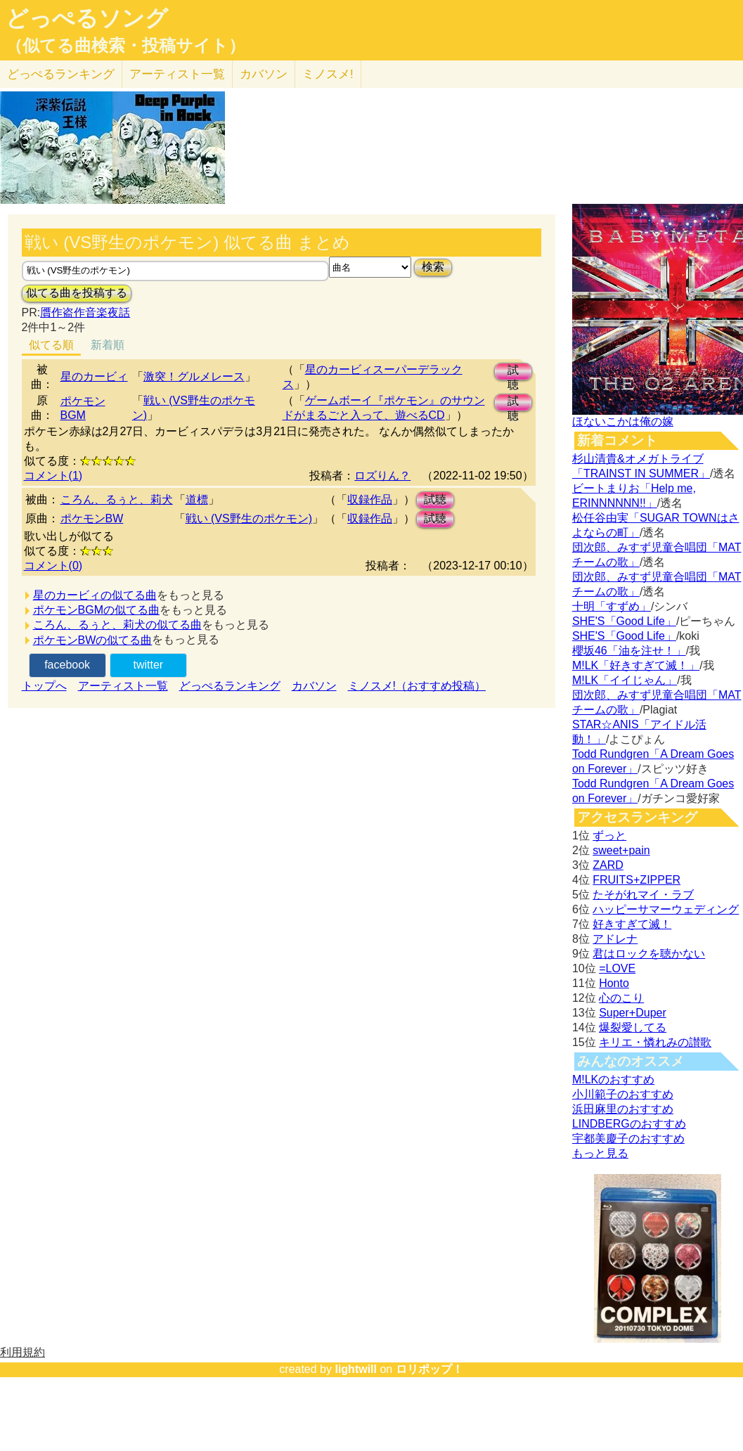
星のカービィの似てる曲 (95, 595)
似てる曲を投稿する (76, 293)
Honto (614, 983)
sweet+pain (621, 850)
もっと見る (600, 1153)
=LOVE (617, 968)
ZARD (608, 865)
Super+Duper (632, 1013)
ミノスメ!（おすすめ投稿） (417, 686)
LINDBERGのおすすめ (629, 1124)
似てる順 (51, 345)
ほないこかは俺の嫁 (622, 421)
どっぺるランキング (229, 686)
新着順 (107, 345)
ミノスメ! (328, 74)
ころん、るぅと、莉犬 (116, 499)
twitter (148, 665)
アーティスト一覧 (123, 686)
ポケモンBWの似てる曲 (93, 640)
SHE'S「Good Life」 (624, 621)
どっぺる (61, 74)
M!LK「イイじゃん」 (624, 680)
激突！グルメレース (194, 376)
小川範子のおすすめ (622, 1094)
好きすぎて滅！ (632, 924)
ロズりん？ (382, 476)
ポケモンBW (92, 518)
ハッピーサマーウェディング (666, 909)
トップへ (44, 686)
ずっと (609, 835)
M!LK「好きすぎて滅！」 (635, 665)
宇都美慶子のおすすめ (628, 1138)
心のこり (621, 998)
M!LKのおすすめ (613, 1079)
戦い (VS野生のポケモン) (249, 518)
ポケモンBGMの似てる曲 (96, 610)
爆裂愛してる (632, 1027)
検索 (433, 267)
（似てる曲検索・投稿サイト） (125, 46)
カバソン (263, 74)
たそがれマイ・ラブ (643, 895)
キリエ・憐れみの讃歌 (655, 1042)
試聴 (513, 372)
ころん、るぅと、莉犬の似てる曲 (117, 625)
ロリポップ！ (429, 1369)
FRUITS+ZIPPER (636, 880)
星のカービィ (94, 376)
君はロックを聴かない (649, 954)
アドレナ (615, 939)
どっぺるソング (87, 18)
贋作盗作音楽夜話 (85, 312)
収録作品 (369, 499)
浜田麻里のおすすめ (622, 1109)
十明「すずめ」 (611, 606)
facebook (67, 665)
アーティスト (177, 74)
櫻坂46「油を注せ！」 (629, 651)
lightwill (356, 1369)
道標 (197, 499)
